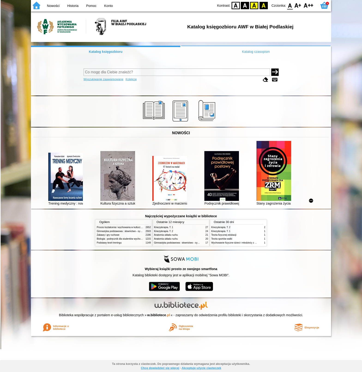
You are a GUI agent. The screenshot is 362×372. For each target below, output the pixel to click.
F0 (290, 5)
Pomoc (91, 6)
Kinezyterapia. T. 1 (163, 227)
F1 (298, 5)
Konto (108, 6)
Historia (72, 6)
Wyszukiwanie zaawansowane (104, 79)
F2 (308, 5)
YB (254, 5)
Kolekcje (131, 79)
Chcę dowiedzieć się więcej (160, 368)
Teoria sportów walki (221, 239)
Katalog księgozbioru (106, 52)
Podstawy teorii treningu (109, 242)
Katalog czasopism (256, 52)
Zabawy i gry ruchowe (108, 235)
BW (245, 5)
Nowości (53, 6)
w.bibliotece (158, 315)
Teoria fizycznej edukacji (223, 235)
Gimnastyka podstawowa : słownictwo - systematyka (124, 231)
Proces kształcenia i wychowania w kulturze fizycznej (124, 227)
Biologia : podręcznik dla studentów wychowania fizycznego (127, 239)
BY (263, 5)
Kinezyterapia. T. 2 (163, 231)
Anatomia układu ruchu (166, 235)
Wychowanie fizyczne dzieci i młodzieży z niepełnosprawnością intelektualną (250, 242)
